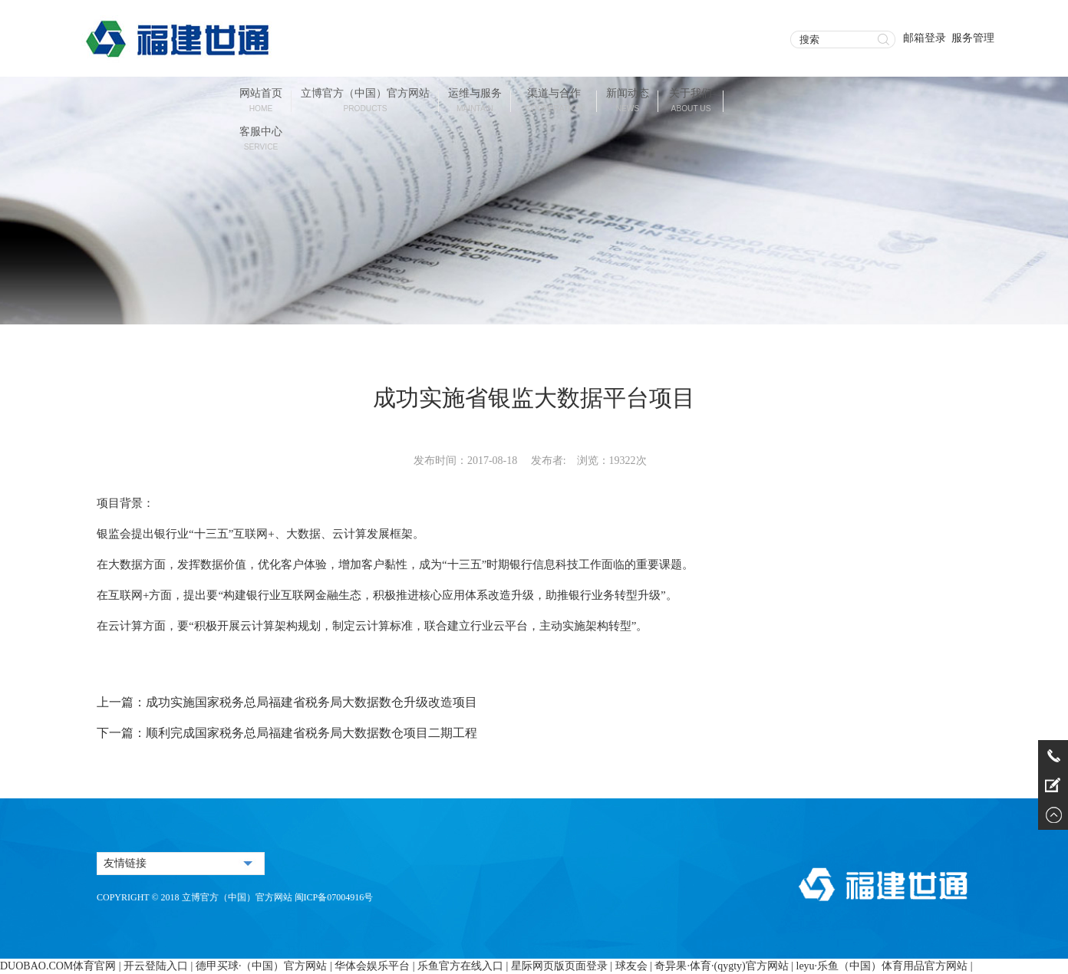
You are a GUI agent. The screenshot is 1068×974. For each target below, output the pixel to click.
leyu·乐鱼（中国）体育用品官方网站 (882, 966)
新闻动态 (627, 101)
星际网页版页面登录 (559, 966)
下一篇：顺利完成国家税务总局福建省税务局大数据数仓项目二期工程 (287, 732)
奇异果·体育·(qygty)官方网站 (721, 966)
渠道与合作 (554, 101)
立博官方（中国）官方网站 (365, 101)
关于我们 (690, 101)
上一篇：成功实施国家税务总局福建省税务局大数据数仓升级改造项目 (287, 702)
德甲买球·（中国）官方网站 (262, 966)
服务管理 (972, 38)
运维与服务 (475, 101)
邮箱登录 (924, 38)
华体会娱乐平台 (372, 966)
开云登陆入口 (156, 966)
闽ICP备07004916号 (334, 897)
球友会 (631, 966)
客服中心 (260, 140)
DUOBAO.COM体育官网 (58, 966)
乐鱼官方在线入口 (460, 966)
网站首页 (260, 101)
